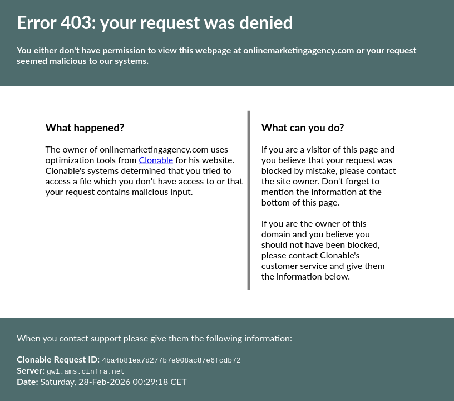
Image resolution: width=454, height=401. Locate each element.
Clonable (156, 159)
